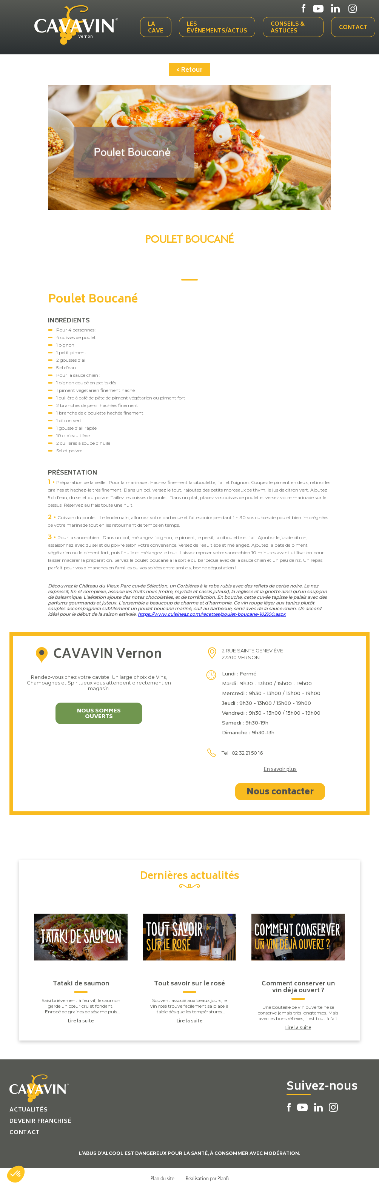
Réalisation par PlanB (207, 1176)
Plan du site (162, 1176)
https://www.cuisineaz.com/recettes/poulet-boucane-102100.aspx (212, 612)
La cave (157, 27)
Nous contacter (280, 791)
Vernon (88, 36)
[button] (16, 1174)
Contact (353, 27)
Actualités (28, 1108)
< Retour (189, 68)
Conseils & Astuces (289, 27)
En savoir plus (280, 768)
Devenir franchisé (40, 1120)
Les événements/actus (218, 27)
